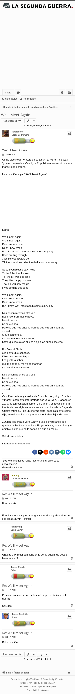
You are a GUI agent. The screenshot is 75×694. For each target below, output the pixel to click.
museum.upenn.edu (20, 443)
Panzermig (16, 526)
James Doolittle (20, 614)
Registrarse (29, 98)
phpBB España (49, 686)
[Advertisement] (37, 50)
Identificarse (11, 98)
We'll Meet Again (15, 114)
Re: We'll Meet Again (17, 494)
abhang (15, 475)
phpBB (29, 679)
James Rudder (18, 567)
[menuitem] (31, 690)
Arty (30, 683)
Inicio (8, 92)
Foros (19, 93)
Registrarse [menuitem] (70, 93)
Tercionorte (18, 131)
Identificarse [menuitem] (63, 93)
